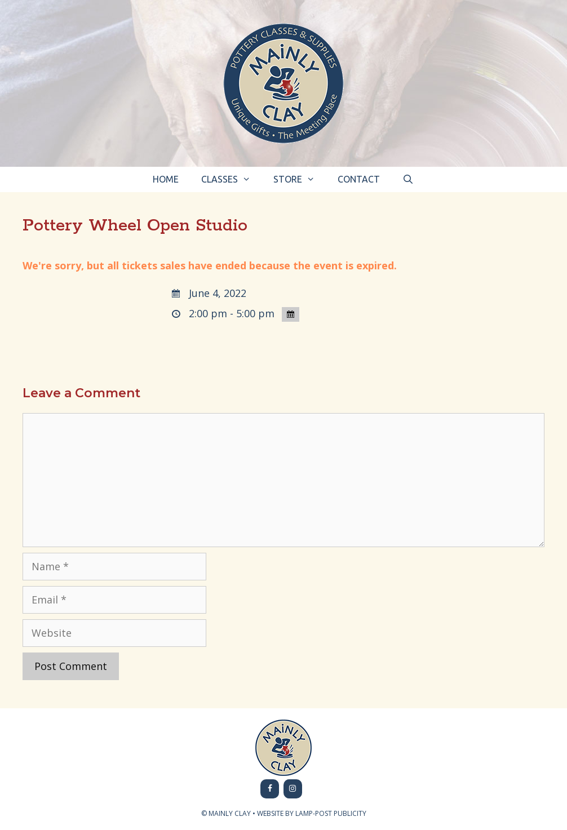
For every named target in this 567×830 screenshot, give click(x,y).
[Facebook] (269, 788)
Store (299, 179)
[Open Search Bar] (408, 179)
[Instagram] (293, 788)
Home (166, 179)
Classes (231, 179)
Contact (359, 179)
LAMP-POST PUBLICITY (330, 813)
